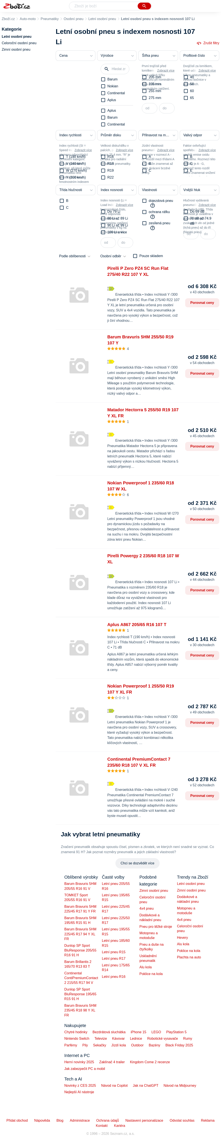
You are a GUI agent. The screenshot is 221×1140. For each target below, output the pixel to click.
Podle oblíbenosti (72, 256)
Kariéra (119, 1125)
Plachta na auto (189, 957)
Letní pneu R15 (113, 952)
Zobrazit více (165, 70)
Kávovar (118, 1038)
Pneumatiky (50, 19)
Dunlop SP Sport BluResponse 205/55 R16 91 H (80, 950)
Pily (85, 1045)
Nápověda (42, 1120)
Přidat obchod (17, 1120)
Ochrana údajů (107, 1120)
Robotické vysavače (162, 1038)
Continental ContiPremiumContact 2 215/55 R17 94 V (81, 978)
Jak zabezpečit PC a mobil (84, 1069)
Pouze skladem (151, 256)
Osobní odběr (110, 256)
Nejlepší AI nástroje (79, 1092)
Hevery (182, 937)
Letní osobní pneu (102, 19)
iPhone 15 (138, 1032)
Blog (60, 1120)
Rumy (187, 1038)
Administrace (80, 1120)
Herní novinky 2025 (79, 1062)
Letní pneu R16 (113, 976)
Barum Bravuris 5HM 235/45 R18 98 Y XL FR (80, 1010)
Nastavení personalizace (144, 1120)
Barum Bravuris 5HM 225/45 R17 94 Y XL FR (80, 934)
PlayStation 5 (176, 1032)
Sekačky (99, 1045)
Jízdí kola (118, 1045)
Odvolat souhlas (182, 1120)
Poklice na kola (151, 974)
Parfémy (70, 1045)
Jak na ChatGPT (145, 1085)
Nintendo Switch (76, 1038)
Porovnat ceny (202, 303)
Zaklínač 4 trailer (112, 1062)
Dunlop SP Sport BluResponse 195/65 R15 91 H (80, 994)
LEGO (156, 1032)
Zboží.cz (8, 19)
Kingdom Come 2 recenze (150, 1062)
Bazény (154, 1045)
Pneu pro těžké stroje (155, 926)
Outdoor (137, 1045)
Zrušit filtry (207, 43)
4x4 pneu (146, 908)
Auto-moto (28, 19)
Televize (101, 1038)
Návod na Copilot (114, 1085)
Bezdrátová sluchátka (109, 1032)
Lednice (136, 1038)
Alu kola (145, 967)
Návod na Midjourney (180, 1085)
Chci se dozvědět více (138, 863)
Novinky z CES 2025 (80, 1085)
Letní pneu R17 (113, 958)
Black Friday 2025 (179, 1045)
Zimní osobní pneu (153, 890)
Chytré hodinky (75, 1032)
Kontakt (101, 1125)
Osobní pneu (74, 19)
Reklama (208, 1120)
